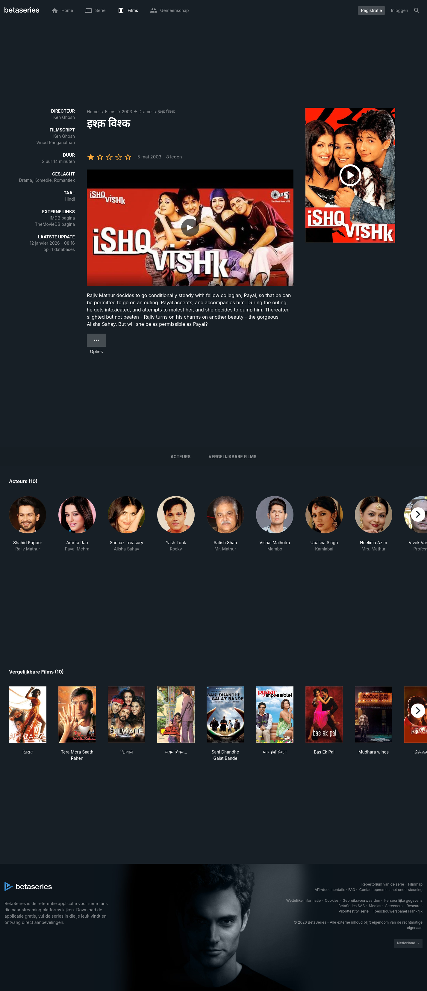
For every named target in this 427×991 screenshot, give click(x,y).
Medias (375, 906)
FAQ (351, 889)
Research (415, 906)
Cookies (332, 900)
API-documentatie (330, 889)
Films (110, 111)
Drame (145, 111)
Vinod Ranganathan (55, 142)
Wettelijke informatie (303, 900)
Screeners (394, 906)
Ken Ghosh (64, 117)
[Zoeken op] (417, 10)
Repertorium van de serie (382, 884)
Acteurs (181, 456)
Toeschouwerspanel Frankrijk (398, 911)
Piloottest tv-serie (354, 911)
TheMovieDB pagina (55, 224)
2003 (127, 111)
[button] (27, 527)
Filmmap (415, 884)
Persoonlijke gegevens (403, 900)
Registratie (371, 10)
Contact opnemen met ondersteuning (391, 889)
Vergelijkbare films (232, 456)
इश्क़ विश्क (166, 111)
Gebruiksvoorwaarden (361, 900)
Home (93, 111)
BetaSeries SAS (351, 906)
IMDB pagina (62, 217)
